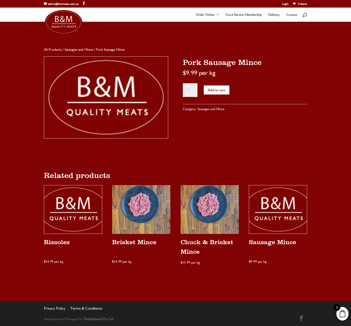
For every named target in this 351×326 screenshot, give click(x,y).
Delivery (274, 15)
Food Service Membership (244, 15)
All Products (53, 49)
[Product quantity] (190, 90)
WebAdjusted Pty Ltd (98, 319)
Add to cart (216, 90)
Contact (291, 15)
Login (285, 4)
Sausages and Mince (79, 49)
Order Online (205, 15)
